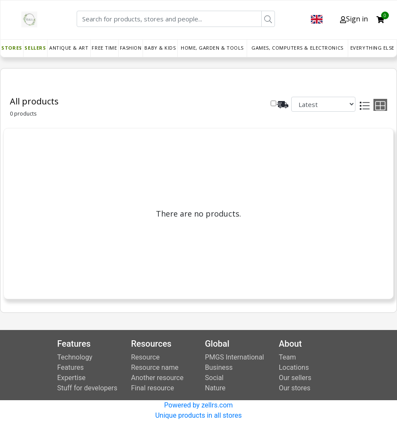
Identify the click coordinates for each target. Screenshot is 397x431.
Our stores (294, 388)
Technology (75, 357)
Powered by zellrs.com (198, 405)
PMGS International (234, 357)
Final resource (152, 388)
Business (219, 367)
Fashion (131, 48)
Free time (104, 48)
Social (214, 378)
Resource (145, 357)
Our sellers (295, 378)
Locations (294, 367)
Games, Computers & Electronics (297, 48)
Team (287, 357)
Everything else (372, 48)
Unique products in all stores (198, 415)
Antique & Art (68, 48)
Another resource (157, 378)
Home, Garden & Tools (212, 48)
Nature (215, 388)
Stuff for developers (87, 388)
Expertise (71, 378)
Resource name (155, 367)
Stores (11, 48)
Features (70, 367)
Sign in (354, 19)
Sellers (35, 48)
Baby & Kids (160, 48)
